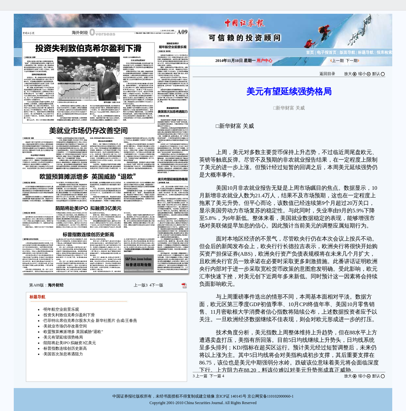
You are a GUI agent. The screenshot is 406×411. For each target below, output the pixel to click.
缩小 (364, 73)
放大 (350, 73)
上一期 (338, 60)
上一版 (140, 285)
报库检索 (384, 52)
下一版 (156, 285)
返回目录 (327, 73)
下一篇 (216, 376)
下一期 (352, 60)
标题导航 (366, 52)
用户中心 (264, 60)
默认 (378, 73)
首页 (310, 52)
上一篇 (200, 376)
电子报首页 (327, 52)
